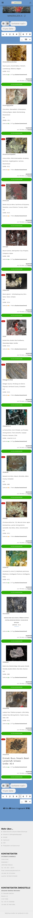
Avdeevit (6, 662)
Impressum (6, 840)
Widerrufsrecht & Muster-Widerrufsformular (15, 831)
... (22, 39)
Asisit (4, 336)
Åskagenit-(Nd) (8, 380)
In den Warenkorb (16, 84)
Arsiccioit (6, 201)
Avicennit (6, 708)
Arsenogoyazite (8, 105)
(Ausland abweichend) (21, 74)
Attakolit (5, 472)
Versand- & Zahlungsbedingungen (12, 834)
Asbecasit (6, 290)
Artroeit (5, 247)
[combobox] (18, 23)
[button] (3, 23)
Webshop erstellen (10, 913)
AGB (4, 843)
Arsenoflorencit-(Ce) (9, 62)
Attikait (5, 518)
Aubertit (5, 567)
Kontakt (5, 837)
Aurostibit (6, 614)
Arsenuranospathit (9, 154)
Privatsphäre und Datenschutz (11, 845)
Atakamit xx (7, 426)
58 (26, 39)
